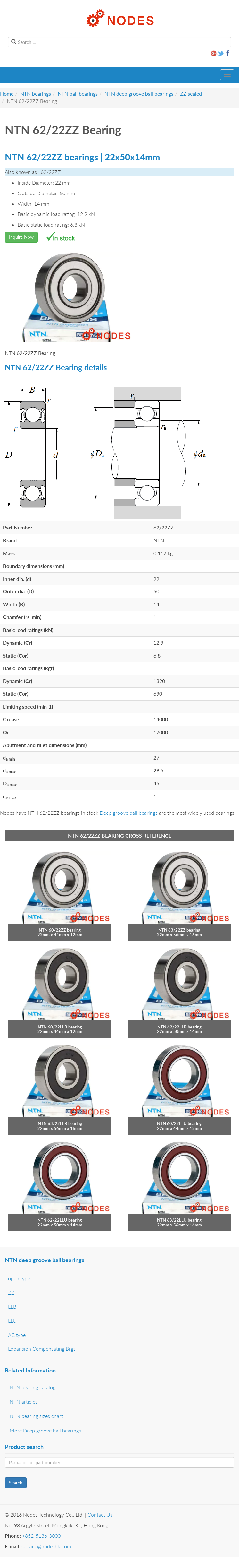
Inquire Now (21, 237)
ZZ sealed (191, 93)
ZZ (11, 1292)
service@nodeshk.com (46, 1546)
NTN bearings (35, 93)
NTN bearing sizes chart (36, 1416)
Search (15, 1482)
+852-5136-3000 (41, 1536)
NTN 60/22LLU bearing (179, 1123)
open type (19, 1278)
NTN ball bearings (78, 93)
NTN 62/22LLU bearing (59, 1220)
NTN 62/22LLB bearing (179, 1026)
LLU (12, 1321)
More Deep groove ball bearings (45, 1430)
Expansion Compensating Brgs (42, 1349)
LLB (12, 1306)
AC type (17, 1335)
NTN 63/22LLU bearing (179, 1220)
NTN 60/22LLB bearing (60, 1026)
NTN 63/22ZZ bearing (179, 930)
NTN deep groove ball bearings (138, 93)
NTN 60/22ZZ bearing (60, 930)
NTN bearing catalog (32, 1387)
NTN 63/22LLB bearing (60, 1123)
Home (6, 93)
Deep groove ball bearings (129, 813)
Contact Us (99, 1514)
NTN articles (23, 1401)
